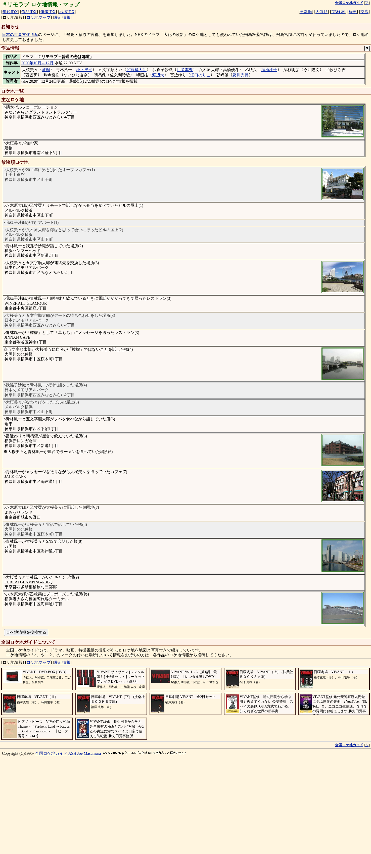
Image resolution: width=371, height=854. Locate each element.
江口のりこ (200, 75)
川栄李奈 (185, 70)
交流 (364, 12)
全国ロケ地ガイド (51, 841)
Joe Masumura (89, 841)
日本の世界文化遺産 (20, 34)
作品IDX (28, 12)
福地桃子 (269, 70)
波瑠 (46, 70)
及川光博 (241, 75)
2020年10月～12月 (37, 63)
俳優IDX (48, 12)
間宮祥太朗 (136, 70)
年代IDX (10, 12)
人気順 (321, 12)
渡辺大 (158, 75)
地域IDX (66, 12)
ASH (72, 841)
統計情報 (62, 17)
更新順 (306, 12)
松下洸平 (84, 70)
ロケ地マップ (38, 17)
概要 (353, 12)
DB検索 (338, 12)
